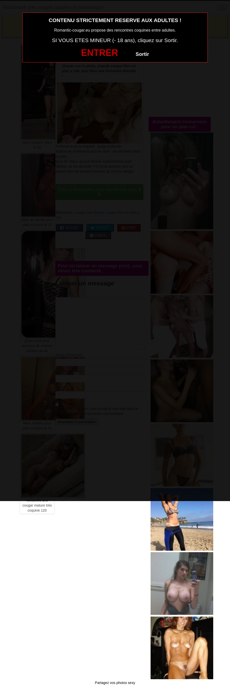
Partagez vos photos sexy (115, 683)
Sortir (142, 54)
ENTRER (99, 53)
